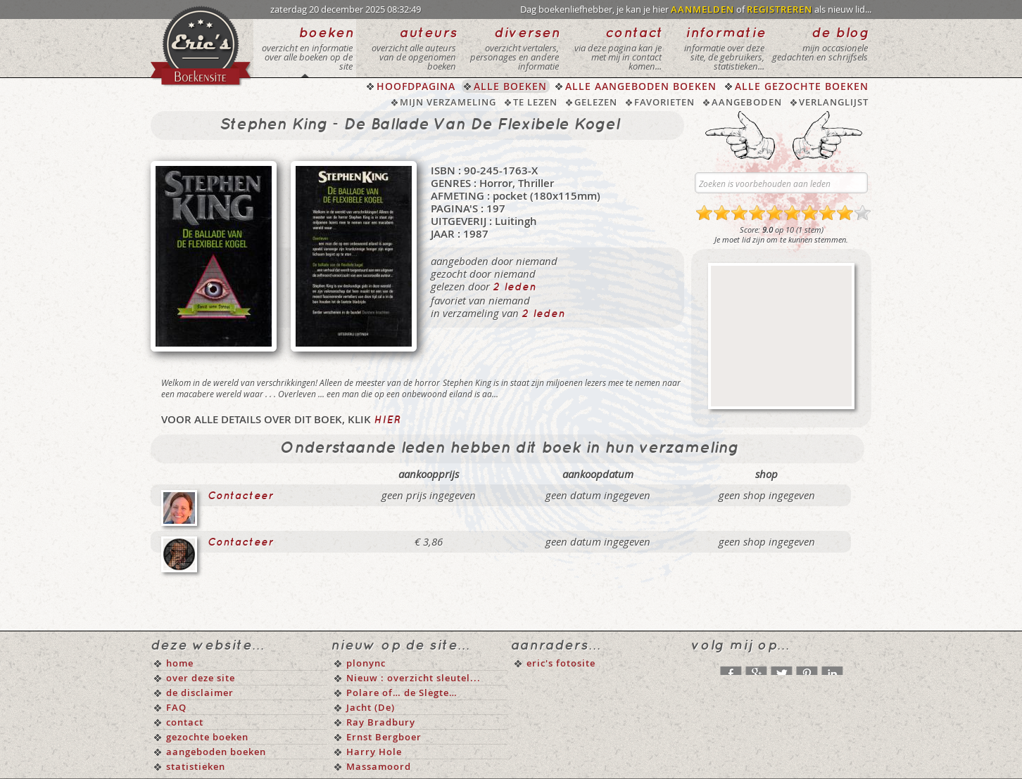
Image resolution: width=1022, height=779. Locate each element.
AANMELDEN (702, 9)
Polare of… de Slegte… (402, 692)
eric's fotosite (560, 663)
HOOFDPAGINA (416, 86)
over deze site (200, 677)
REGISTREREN (779, 9)
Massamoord (378, 766)
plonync (366, 663)
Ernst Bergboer (384, 736)
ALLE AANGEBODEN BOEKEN (641, 86)
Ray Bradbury (380, 722)
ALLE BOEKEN (510, 86)
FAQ (176, 707)
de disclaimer (200, 692)
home (180, 663)
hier (387, 420)
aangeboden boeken (216, 751)
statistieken (195, 766)
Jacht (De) (370, 707)
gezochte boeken (207, 736)
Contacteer (241, 496)
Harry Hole (374, 751)
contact (184, 722)
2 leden (514, 287)
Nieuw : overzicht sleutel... (413, 677)
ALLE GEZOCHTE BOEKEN (802, 86)
